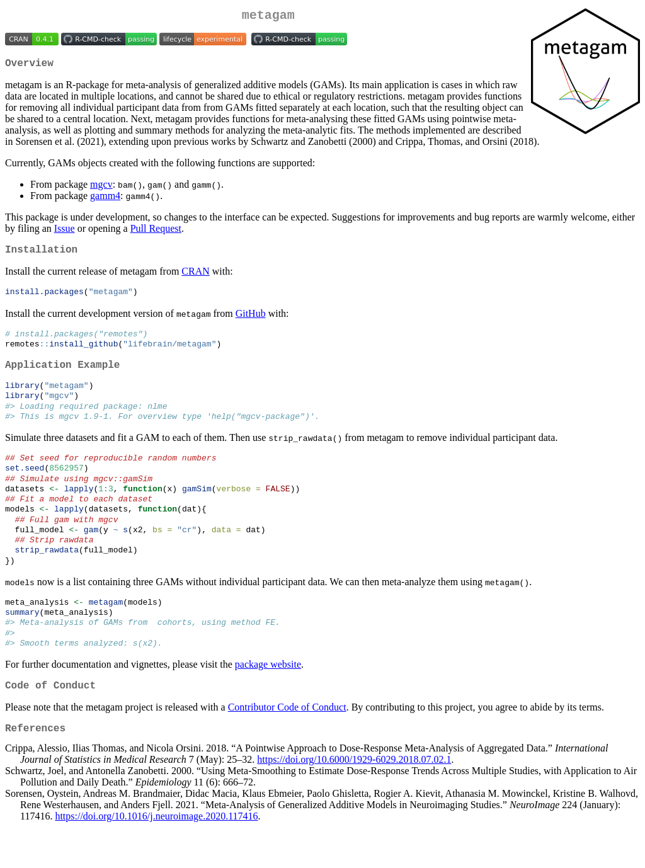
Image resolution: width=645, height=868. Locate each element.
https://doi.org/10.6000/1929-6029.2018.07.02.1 (354, 800)
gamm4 (105, 200)
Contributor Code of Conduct (287, 745)
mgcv (101, 189)
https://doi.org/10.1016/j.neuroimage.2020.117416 (156, 857)
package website (268, 699)
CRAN (195, 278)
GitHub (251, 321)
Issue (64, 233)
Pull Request (155, 233)
